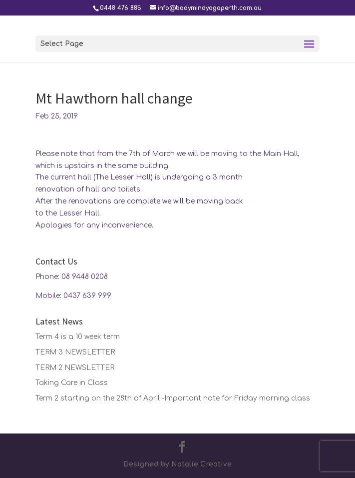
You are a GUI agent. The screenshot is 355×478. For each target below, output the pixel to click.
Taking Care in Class (71, 382)
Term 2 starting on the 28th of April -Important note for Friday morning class (172, 398)
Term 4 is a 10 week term (77, 336)
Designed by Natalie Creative (177, 464)
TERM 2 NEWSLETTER (74, 368)
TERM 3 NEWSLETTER (75, 352)
